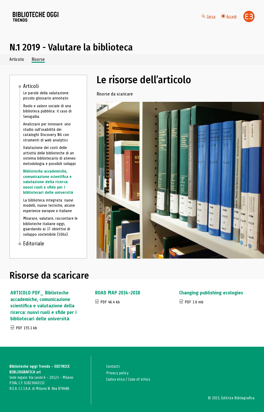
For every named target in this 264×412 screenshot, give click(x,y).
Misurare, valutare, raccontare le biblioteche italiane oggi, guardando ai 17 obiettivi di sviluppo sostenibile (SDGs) (50, 226)
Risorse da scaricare (115, 94)
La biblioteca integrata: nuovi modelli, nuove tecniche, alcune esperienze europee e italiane (49, 205)
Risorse (38, 59)
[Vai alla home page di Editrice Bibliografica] (249, 16)
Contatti (113, 366)
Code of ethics (139, 379)
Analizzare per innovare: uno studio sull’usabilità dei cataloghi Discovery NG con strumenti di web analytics (47, 132)
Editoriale (33, 244)
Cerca (208, 16)
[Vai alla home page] (35, 16)
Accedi (229, 16)
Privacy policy (117, 373)
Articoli (31, 86)
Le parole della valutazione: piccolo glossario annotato (46, 96)
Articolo (16, 59)
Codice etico (115, 379)
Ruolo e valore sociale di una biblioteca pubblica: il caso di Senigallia (47, 111)
